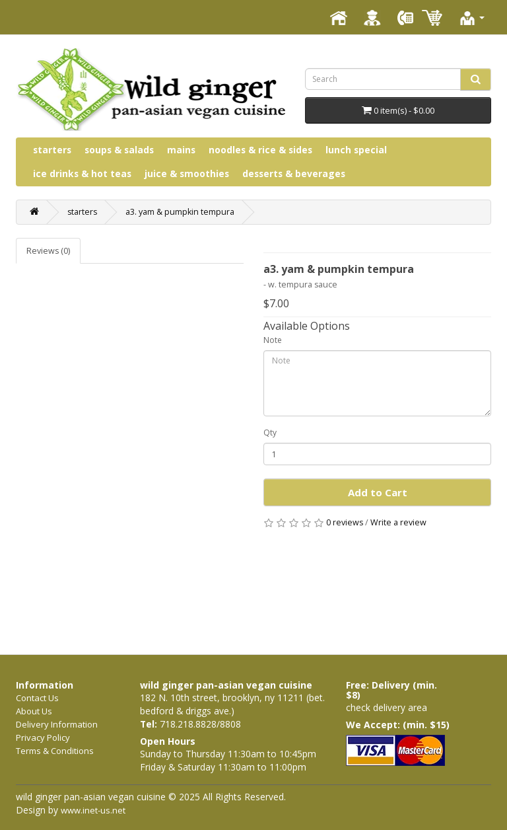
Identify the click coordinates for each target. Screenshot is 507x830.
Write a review (398, 522)
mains (181, 149)
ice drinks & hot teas (82, 173)
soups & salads (119, 149)
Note (272, 340)
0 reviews (344, 522)
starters (52, 149)
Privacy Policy (43, 737)
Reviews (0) (48, 250)
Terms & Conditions (55, 751)
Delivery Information (57, 724)
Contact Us (37, 698)
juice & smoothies (187, 173)
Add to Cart (377, 492)
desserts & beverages (293, 173)
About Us (34, 711)
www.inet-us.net (93, 810)
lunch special (356, 149)
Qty (270, 432)
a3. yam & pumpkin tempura (179, 211)
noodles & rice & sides (260, 149)
